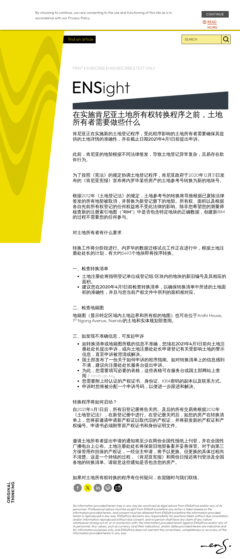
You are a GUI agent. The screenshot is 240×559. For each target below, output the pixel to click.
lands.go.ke (102, 375)
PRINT (78, 68)
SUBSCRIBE (95, 68)
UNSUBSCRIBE (120, 68)
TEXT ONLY (145, 68)
